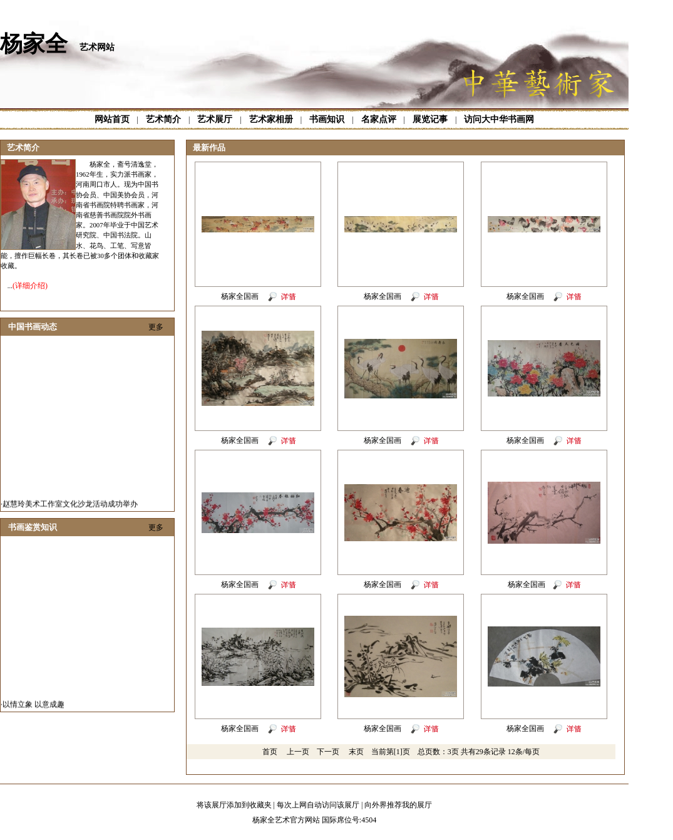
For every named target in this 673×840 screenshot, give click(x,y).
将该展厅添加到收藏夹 (234, 805)
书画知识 (326, 119)
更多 (155, 327)
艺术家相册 (271, 119)
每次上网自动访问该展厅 (318, 805)
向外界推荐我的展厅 (398, 805)
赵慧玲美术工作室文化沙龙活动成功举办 (70, 507)
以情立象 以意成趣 (33, 707)
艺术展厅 (214, 119)
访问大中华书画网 (499, 119)
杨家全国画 (240, 296)
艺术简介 (163, 119)
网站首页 (112, 119)
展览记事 (430, 119)
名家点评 (378, 119)
